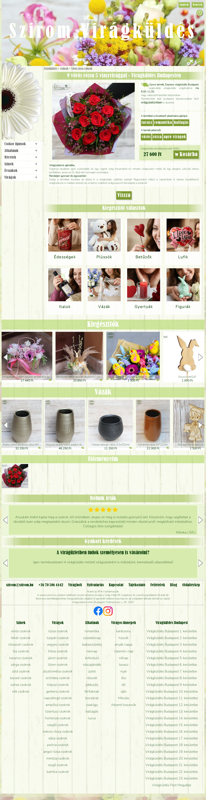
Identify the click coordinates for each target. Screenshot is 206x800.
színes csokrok (20, 684)
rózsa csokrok (58, 631)
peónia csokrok (58, 745)
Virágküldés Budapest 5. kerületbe (171, 658)
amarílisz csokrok (58, 705)
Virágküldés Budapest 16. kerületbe (171, 731)
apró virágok (175, 137)
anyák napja (123, 644)
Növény (28, 92)
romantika (163, 123)
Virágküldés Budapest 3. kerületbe (171, 644)
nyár (123, 671)
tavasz (146, 123)
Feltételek (157, 585)
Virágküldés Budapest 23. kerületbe (171, 778)
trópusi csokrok (58, 684)
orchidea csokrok (58, 678)
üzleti (92, 671)
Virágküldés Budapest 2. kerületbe (171, 638)
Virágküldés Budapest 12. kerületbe (171, 705)
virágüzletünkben (151, 102)
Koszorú (26, 110)
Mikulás (123, 698)
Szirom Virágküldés (103, 32)
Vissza (124, 195)
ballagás (181, 123)
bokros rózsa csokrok (58, 731)
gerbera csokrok (57, 691)
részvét (92, 678)
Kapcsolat (116, 585)
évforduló (92, 658)
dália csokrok (57, 738)
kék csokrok (20, 691)
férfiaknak (92, 691)
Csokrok (64, 68)
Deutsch (197, 5)
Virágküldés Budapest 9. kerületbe (171, 684)
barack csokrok (21, 678)
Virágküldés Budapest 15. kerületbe (171, 725)
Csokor (24, 84)
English (184, 5)
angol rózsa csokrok (57, 751)
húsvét (123, 638)
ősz (123, 678)
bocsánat (92, 698)
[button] (200, 357)
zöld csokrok (21, 671)
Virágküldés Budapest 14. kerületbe (171, 718)
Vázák (103, 392)
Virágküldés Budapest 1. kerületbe (171, 631)
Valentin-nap (123, 651)
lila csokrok (21, 651)
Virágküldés (50, 68)
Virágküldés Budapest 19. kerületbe (171, 751)
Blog (173, 585)
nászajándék (92, 664)
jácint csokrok (57, 658)
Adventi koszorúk (123, 705)
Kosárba (186, 154)
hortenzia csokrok (57, 718)
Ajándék (17, 77)
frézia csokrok (58, 651)
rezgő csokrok (58, 765)
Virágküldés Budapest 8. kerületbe (171, 678)
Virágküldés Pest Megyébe (171, 785)
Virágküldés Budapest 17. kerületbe (171, 738)
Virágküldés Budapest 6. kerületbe (171, 664)
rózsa (157, 137)
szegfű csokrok (57, 725)
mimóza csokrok (57, 758)
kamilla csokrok (58, 771)
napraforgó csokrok (58, 698)
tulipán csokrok (58, 638)
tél (124, 684)
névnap (91, 651)
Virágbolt (21, 119)
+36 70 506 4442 (50, 585)
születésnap (92, 638)
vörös (146, 137)
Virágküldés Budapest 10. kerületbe (171, 691)
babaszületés (92, 644)
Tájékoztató (136, 585)
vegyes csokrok (58, 644)
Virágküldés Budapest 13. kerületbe (171, 711)
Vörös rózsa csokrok (81, 68)
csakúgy (92, 705)
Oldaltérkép (191, 585)
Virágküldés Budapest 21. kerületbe (171, 765)
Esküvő (30, 101)
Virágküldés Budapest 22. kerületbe (171, 771)
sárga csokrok (21, 664)
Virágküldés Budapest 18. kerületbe (171, 745)
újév (123, 691)
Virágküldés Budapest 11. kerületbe (171, 698)
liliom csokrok (58, 664)
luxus (92, 718)
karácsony (123, 631)
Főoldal (10, 74)
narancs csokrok (21, 658)
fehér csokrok (20, 638)
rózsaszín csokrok (20, 644)
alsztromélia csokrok (58, 671)
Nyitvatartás (95, 585)
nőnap (123, 658)
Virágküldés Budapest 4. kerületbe (171, 651)
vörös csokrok (21, 631)
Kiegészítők (103, 324)
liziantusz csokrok (57, 711)
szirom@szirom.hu (19, 585)
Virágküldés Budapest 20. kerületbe (171, 758)
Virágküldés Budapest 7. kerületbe (171, 671)
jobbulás (92, 684)
